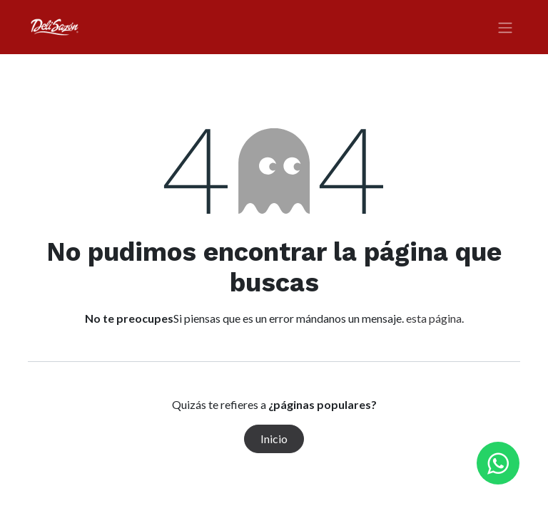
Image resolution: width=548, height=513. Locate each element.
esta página (434, 318)
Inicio (274, 438)
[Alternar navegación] (505, 27)
